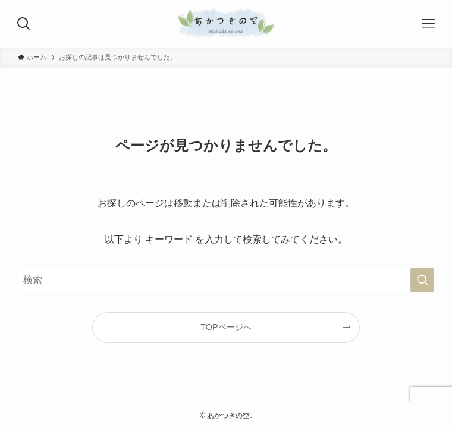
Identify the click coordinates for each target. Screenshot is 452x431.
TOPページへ (225, 327)
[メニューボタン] (428, 24)
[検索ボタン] (24, 24)
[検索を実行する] (422, 280)
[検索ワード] (226, 280)
